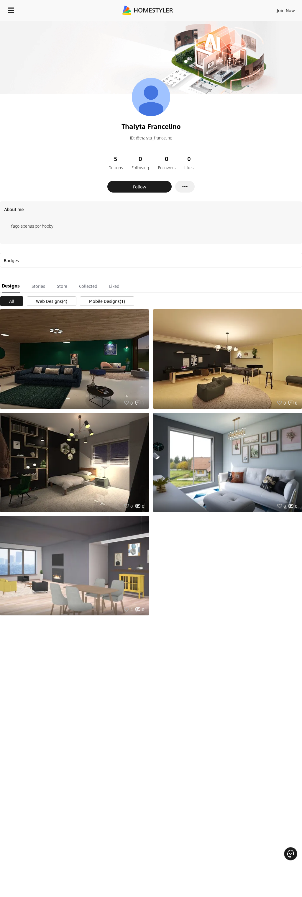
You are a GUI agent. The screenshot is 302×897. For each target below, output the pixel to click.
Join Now (286, 10)
